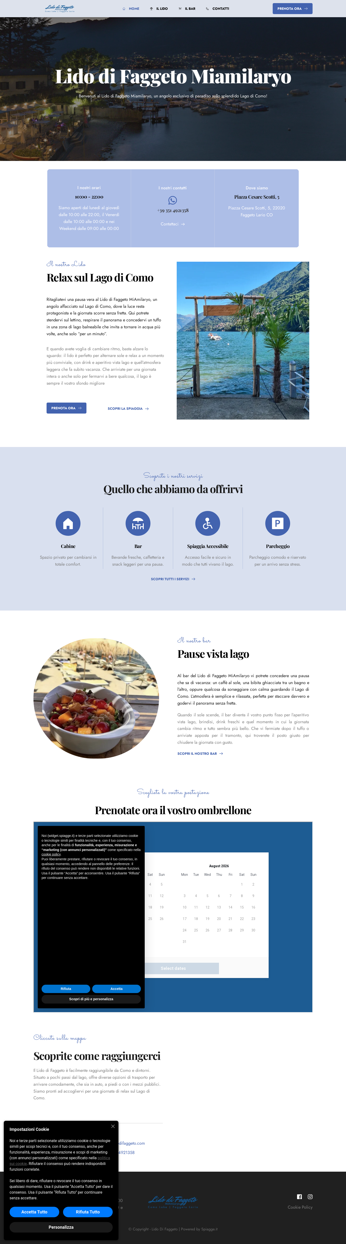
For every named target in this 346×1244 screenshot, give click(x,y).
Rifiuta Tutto (88, 1211)
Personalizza (61, 1227)
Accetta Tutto (34, 1211)
